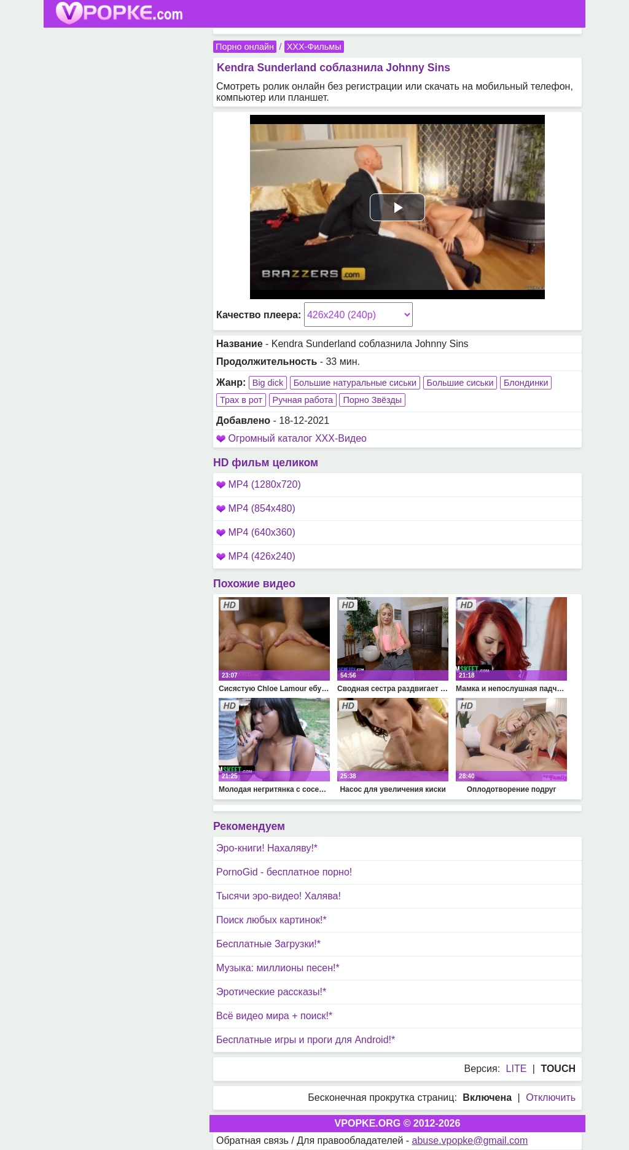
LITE (516, 1068)
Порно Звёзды (372, 400)
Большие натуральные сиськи (355, 383)
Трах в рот (241, 400)
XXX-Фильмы (314, 47)
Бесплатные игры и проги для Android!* (305, 1040)
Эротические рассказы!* (271, 992)
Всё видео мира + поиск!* (274, 1016)
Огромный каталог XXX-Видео (297, 438)
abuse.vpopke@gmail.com (470, 1140)
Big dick (267, 383)
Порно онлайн (245, 47)
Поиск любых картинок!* (271, 920)
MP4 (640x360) (255, 532)
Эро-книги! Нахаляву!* (267, 848)
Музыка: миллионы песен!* (278, 968)
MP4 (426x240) (255, 556)
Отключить (551, 1097)
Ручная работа (303, 400)
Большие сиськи (460, 383)
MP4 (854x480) (255, 508)
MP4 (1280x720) (258, 484)
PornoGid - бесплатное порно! (284, 872)
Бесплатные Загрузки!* (268, 944)
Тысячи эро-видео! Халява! (278, 896)
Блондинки (526, 383)
